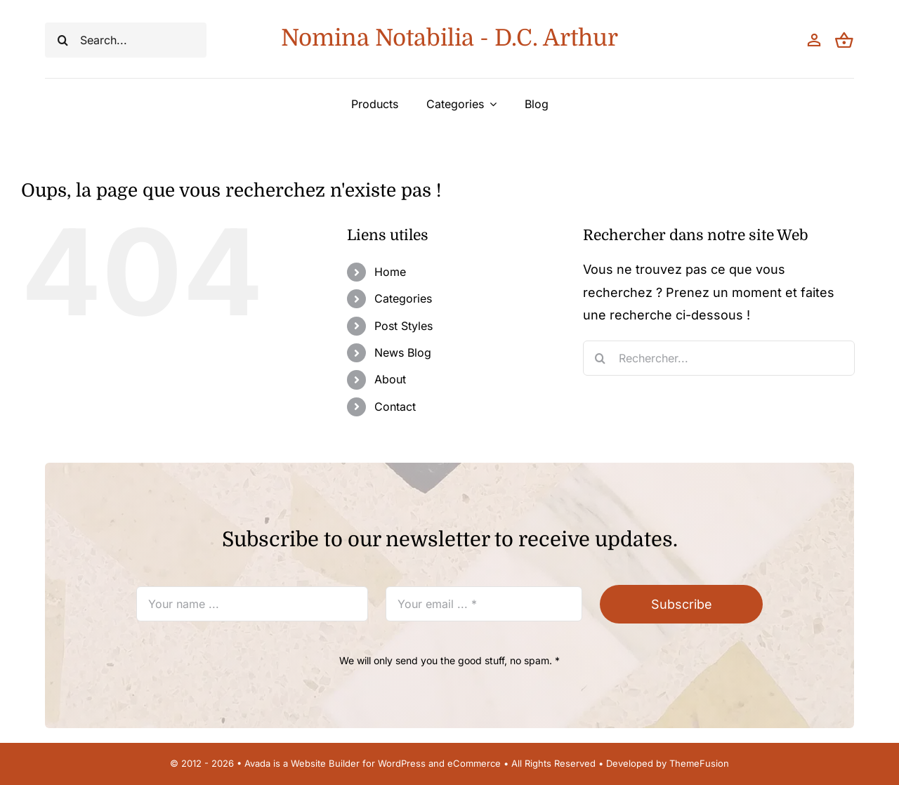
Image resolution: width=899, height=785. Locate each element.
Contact (395, 407)
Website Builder (325, 763)
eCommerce (474, 763)
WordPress (402, 763)
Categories (403, 298)
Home (390, 272)
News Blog (402, 352)
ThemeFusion (699, 763)
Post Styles (403, 326)
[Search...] (125, 40)
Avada (257, 763)
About (390, 379)
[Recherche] (62, 40)
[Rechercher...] (719, 358)
